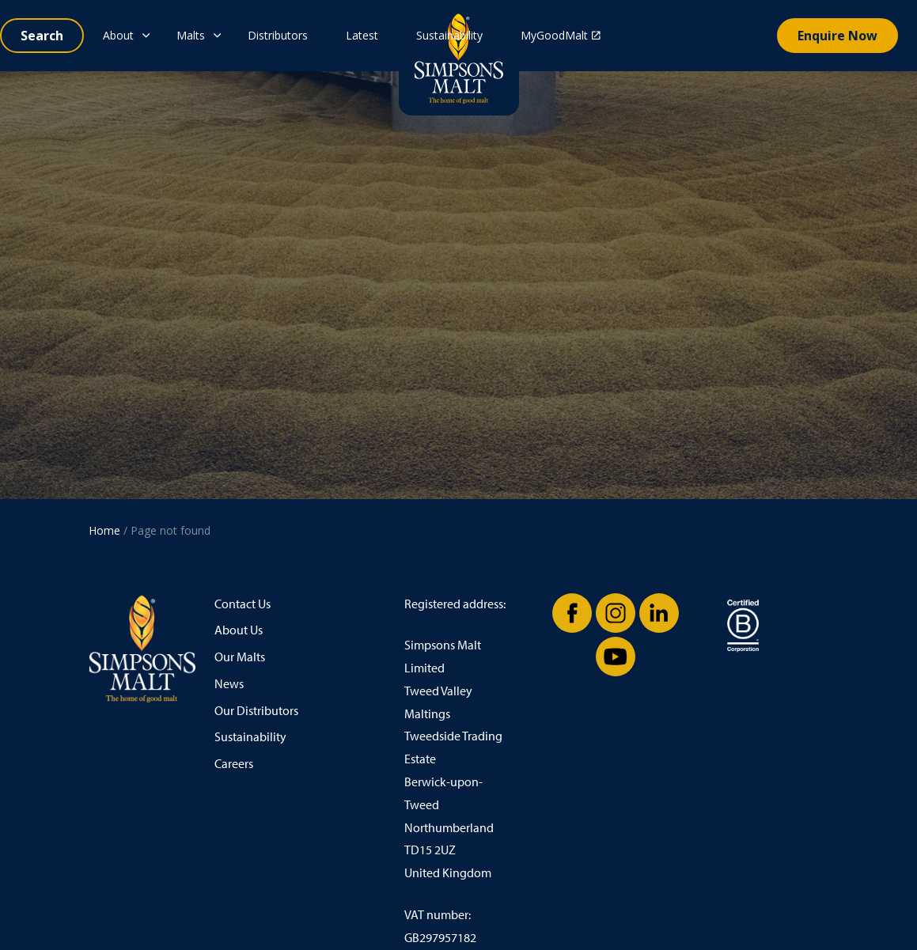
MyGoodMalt (561, 35)
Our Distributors (256, 710)
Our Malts (239, 656)
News (229, 683)
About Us (238, 630)
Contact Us (242, 603)
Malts (190, 35)
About (118, 35)
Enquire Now (837, 35)
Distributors (278, 35)
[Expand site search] (42, 35)
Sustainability (449, 35)
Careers (233, 763)
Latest (362, 35)
